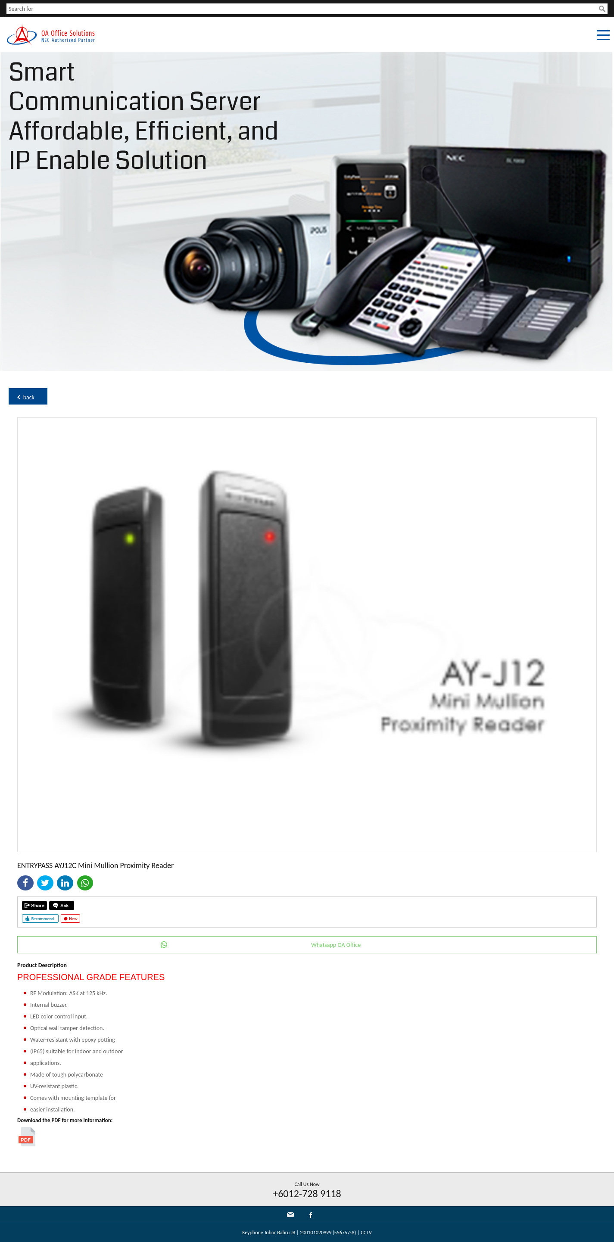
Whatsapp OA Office (336, 945)
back (28, 397)
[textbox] (302, 8)
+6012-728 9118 (307, 1193)
